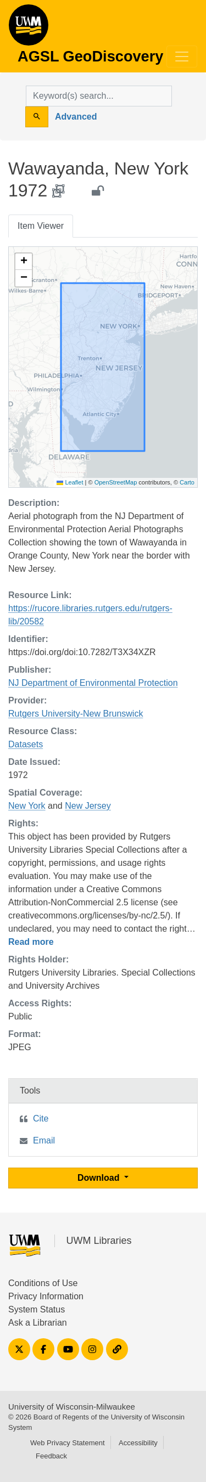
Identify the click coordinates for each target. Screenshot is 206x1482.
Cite (40, 1118)
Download (99, 1177)
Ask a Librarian (37, 1322)
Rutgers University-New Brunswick (75, 713)
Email (44, 1140)
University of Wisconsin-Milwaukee (71, 1406)
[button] (23, 261)
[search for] (99, 96)
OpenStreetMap (115, 482)
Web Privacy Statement (67, 1443)
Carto (187, 482)
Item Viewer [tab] (41, 225)
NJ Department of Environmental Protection (93, 683)
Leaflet (70, 482)
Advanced (76, 116)
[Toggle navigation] (181, 56)
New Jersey (88, 805)
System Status (36, 1309)
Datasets (25, 744)
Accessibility (138, 1443)
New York (27, 805)
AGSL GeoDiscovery (28, 28)
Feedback (51, 1456)
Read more (31, 941)
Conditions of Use (42, 1283)
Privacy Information (45, 1296)
